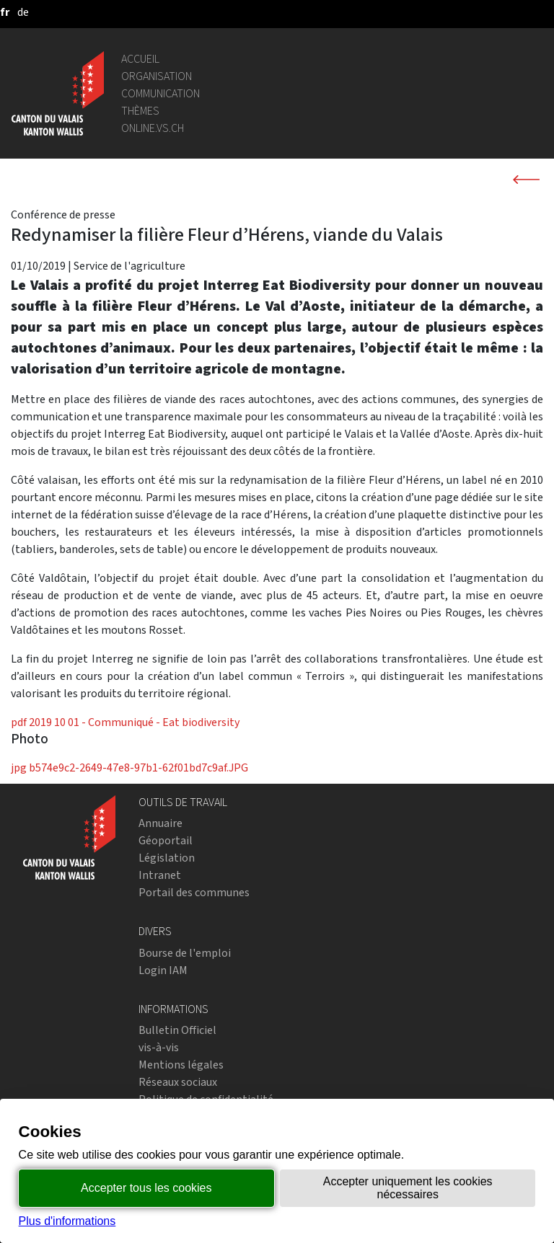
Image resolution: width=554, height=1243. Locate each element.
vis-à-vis (158, 1047)
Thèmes (140, 110)
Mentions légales (181, 1064)
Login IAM (163, 970)
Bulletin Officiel (177, 1030)
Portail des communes (194, 892)
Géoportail (165, 840)
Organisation (156, 76)
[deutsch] (23, 11)
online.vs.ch (152, 128)
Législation (166, 857)
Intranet (159, 875)
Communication (160, 93)
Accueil (140, 58)
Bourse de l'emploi (184, 952)
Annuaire (160, 823)
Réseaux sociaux (177, 1081)
